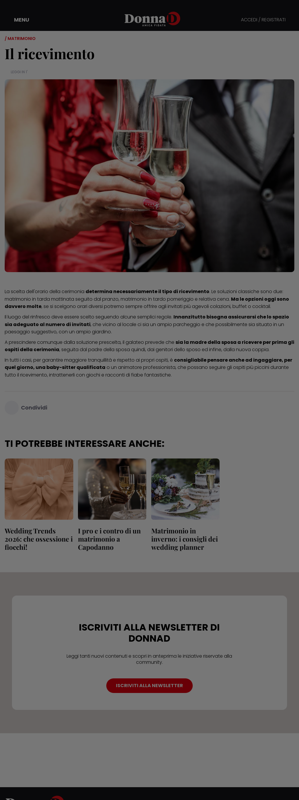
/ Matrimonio (20, 38)
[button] (17, 19)
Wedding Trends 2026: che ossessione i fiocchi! (39, 539)
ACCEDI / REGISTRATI (263, 20)
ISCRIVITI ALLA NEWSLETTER (149, 685)
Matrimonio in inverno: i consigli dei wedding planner (184, 539)
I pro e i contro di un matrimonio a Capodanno (109, 539)
